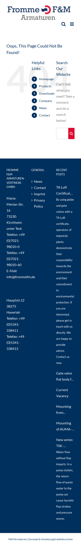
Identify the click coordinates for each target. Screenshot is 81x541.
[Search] (71, 133)
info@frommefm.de (20, 277)
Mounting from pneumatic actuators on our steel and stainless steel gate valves (65, 410)
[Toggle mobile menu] (72, 24)
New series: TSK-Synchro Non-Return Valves (65, 443)
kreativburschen (63, 539)
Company (45, 101)
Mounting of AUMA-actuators (64, 426)
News (43, 108)
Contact (44, 115)
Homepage (46, 79)
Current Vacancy (62, 393)
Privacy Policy (39, 203)
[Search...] (62, 133)
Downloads (46, 93)
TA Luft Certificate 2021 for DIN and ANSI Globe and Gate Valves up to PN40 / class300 (65, 190)
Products (45, 86)
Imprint (39, 194)
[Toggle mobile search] (63, 24)
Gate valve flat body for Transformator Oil (65, 376)
